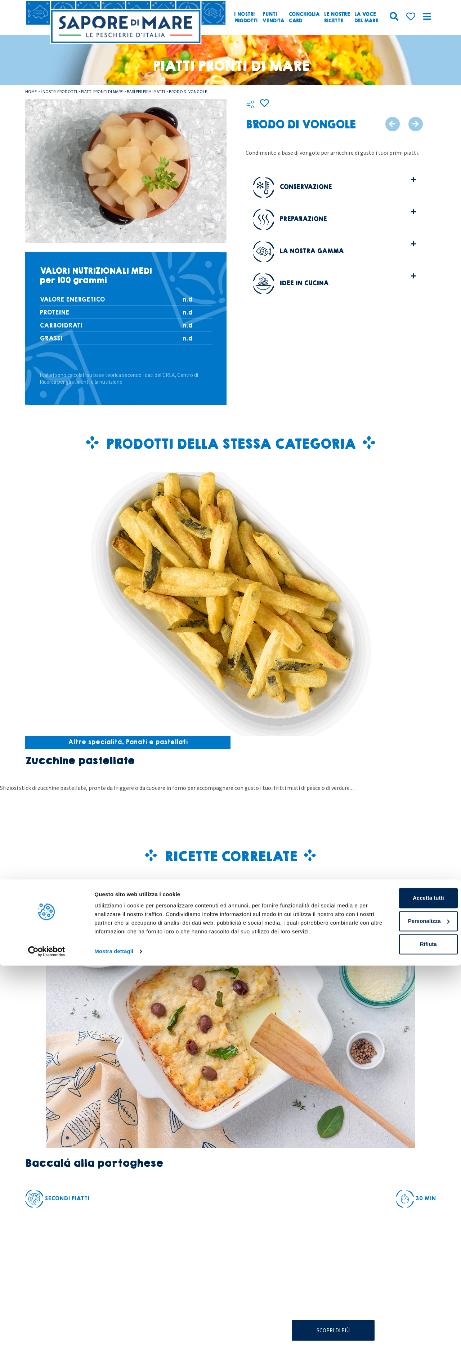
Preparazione (290, 217)
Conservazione (292, 185)
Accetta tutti (401, 1274)
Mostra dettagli (113, 1336)
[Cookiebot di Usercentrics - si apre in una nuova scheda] (46, 1336)
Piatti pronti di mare (102, 91)
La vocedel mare (366, 17)
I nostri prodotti (59, 91)
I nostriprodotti (246, 17)
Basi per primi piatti (146, 91)
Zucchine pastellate (79, 760)
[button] (334, 186)
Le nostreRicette (337, 17)
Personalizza (401, 1297)
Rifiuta (401, 1320)
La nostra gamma (298, 249)
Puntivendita (273, 17)
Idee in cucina (290, 281)
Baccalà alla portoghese (94, 1163)
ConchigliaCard (304, 17)
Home (31, 91)
